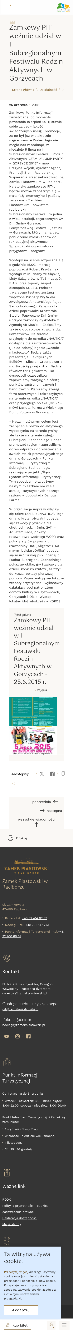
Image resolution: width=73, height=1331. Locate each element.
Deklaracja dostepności (19, 1218)
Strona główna (23, 90)
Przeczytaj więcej (16, 1272)
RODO (6, 1199)
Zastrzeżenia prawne (18, 1212)
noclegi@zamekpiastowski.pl (23, 1025)
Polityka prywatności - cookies (25, 1206)
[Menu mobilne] (64, 1325)
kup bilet (16, 1325)
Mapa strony (11, 1224)
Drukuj (17, 838)
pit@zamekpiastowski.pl (20, 1009)
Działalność (48, 90)
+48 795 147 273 (37, 925)
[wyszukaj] (51, 1325)
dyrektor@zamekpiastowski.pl (24, 993)
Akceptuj (21, 1310)
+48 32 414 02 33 (34, 918)
